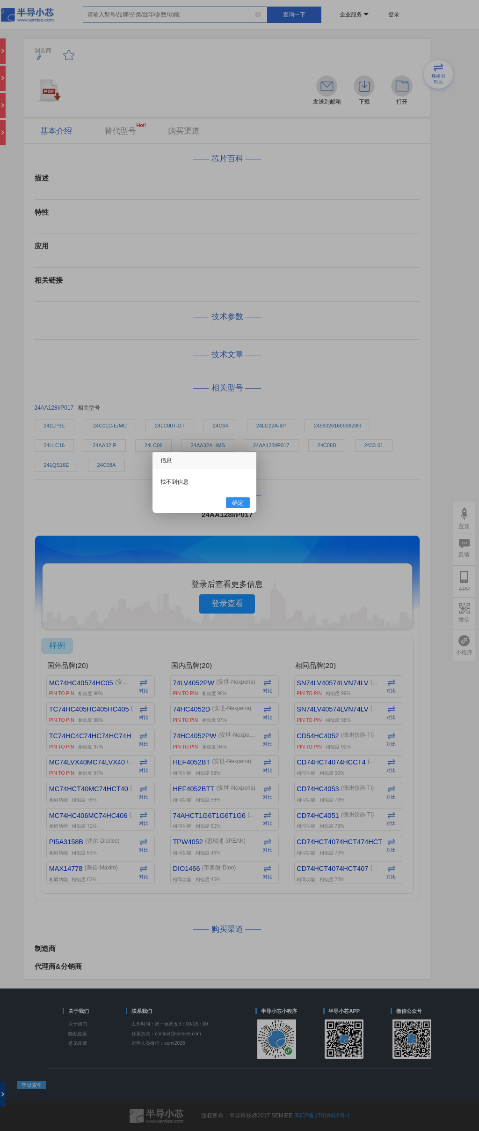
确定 (237, 502)
